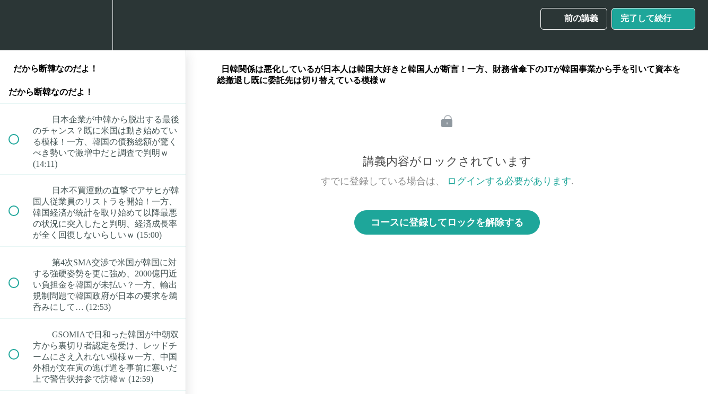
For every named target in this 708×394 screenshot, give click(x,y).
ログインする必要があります (509, 181)
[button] (19, 25)
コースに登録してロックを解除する (447, 222)
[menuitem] (92, 25)
